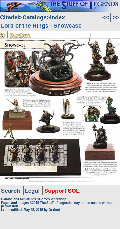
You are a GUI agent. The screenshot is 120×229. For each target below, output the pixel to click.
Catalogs (35, 17)
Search (10, 191)
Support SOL (62, 191)
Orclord (54, 210)
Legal (32, 191)
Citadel (9, 17)
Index (57, 17)
